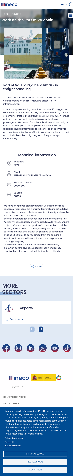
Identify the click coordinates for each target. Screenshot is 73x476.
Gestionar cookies (35, 453)
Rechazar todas (35, 461)
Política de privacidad (14, 438)
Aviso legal (9, 441)
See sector (16, 319)
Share (38, 266)
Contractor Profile (14, 397)
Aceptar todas (35, 469)
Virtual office (11, 403)
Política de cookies (13, 445)
